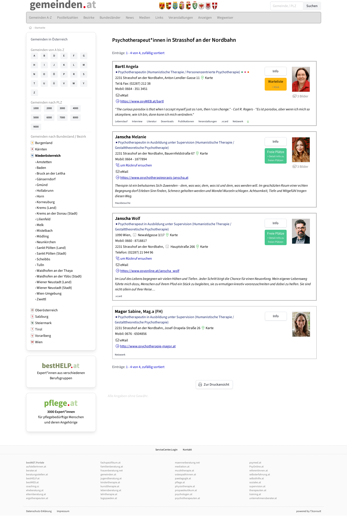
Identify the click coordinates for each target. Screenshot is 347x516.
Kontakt (187, 450)
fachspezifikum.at (110, 463)
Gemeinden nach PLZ (46, 102)
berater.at (31, 470)
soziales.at (255, 482)
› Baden (40, 167)
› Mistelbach (44, 230)
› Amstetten (43, 162)
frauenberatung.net (112, 470)
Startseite (40, 28)
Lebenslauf (121, 121)
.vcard (224, 121)
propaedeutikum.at (186, 490)
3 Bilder (300, 96)
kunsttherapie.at (110, 486)
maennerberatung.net (187, 463)
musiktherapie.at (184, 470)
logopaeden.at (109, 498)
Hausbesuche (122, 203)
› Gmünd (41, 184)
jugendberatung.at (111, 478)
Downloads (167, 121)
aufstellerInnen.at (36, 467)
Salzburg (41, 316)
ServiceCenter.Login (166, 450)
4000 (75, 108)
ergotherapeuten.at (37, 498)
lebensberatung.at (111, 490)
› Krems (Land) (45, 207)
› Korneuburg (45, 202)
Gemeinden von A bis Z (47, 49)
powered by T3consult (308, 511)
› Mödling (42, 236)
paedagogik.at (183, 478)
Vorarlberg (43, 335)
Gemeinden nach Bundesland (52, 136)
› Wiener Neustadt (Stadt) (53, 287)
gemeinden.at (108, 474)
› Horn (39, 196)
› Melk (39, 224)
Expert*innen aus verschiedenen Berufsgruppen (61, 373)
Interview (137, 121)
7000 (62, 117)
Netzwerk (238, 121)
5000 (36, 117)
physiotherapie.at (185, 486)
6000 (49, 117)
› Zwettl (40, 299)
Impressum (63, 511)
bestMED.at (32, 482)
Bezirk (81, 136)
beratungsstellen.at (37, 474)
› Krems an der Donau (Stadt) (56, 213)
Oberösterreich (46, 310)
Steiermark (43, 323)
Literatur (151, 121)
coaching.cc (32, 486)
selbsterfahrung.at (259, 474)
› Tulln (39, 265)
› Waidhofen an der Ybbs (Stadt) (58, 276)
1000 (36, 108)
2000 (49, 108)
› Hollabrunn (44, 190)
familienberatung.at (112, 467)
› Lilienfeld (42, 219)
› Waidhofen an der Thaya (54, 270)
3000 (62, 108)
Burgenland (43, 142)
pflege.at (180, 482)
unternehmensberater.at (263, 498)
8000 (75, 117)
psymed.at (255, 463)
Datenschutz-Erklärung (39, 511)
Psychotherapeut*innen (138, 40)
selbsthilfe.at (256, 478)
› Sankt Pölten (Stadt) (50, 253)
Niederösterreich (48, 155)
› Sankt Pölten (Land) (50, 247)
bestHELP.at (33, 478)
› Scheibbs (42, 259)
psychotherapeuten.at (187, 498)
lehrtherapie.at (109, 494)
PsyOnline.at (256, 467)
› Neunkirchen (45, 242)
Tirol (38, 329)
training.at (255, 494)
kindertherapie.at (110, 482)
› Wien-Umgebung (48, 293)
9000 (36, 127)
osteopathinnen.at (185, 474)
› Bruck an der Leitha (50, 173)
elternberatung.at (36, 494)
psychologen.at (183, 494)
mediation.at (182, 467)
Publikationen (186, 121)
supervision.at (257, 486)
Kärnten (41, 149)
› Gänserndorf (45, 179)
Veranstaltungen (207, 121)
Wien (39, 342)
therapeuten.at (257, 490)
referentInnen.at (258, 470)
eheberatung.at (34, 490)
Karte (206, 77)
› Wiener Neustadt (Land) (53, 282)
